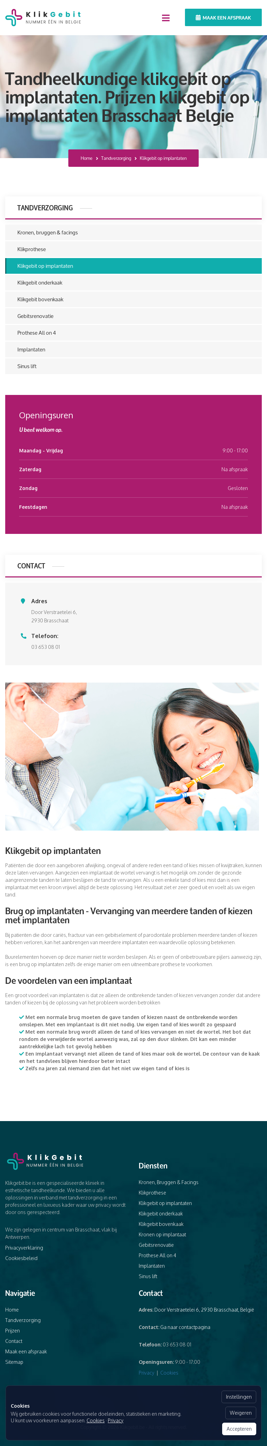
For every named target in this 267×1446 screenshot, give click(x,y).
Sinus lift (27, 366)
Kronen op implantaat (162, 1234)
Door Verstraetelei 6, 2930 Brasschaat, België (204, 1310)
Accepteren (239, 1429)
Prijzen (12, 1331)
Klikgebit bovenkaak (40, 299)
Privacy (146, 1373)
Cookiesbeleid (21, 1258)
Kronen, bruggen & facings (47, 232)
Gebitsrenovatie (35, 316)
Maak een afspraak (223, 17)
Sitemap (14, 1362)
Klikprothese (31, 249)
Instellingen (239, 1397)
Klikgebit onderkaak (39, 282)
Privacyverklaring (24, 1248)
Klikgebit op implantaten (45, 266)
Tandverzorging (116, 158)
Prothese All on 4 (36, 332)
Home (86, 158)
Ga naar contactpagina (185, 1327)
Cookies (169, 1373)
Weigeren (241, 1413)
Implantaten (31, 349)
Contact (13, 1341)
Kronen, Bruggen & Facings (169, 1182)
